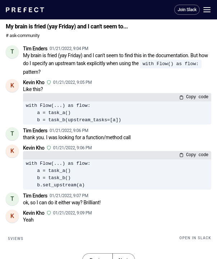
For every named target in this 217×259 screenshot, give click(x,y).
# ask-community (23, 35)
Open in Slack (195, 238)
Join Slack (187, 9)
